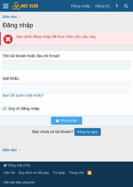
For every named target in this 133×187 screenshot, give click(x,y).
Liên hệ (9, 173)
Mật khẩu (10, 78)
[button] (6, 6)
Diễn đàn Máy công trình (19, 182)
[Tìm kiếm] (125, 6)
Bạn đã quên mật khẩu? (23, 95)
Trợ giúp (59, 173)
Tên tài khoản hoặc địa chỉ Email (31, 56)
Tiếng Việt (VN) (17, 165)
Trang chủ (76, 173)
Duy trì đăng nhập (24, 108)
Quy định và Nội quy (33, 173)
